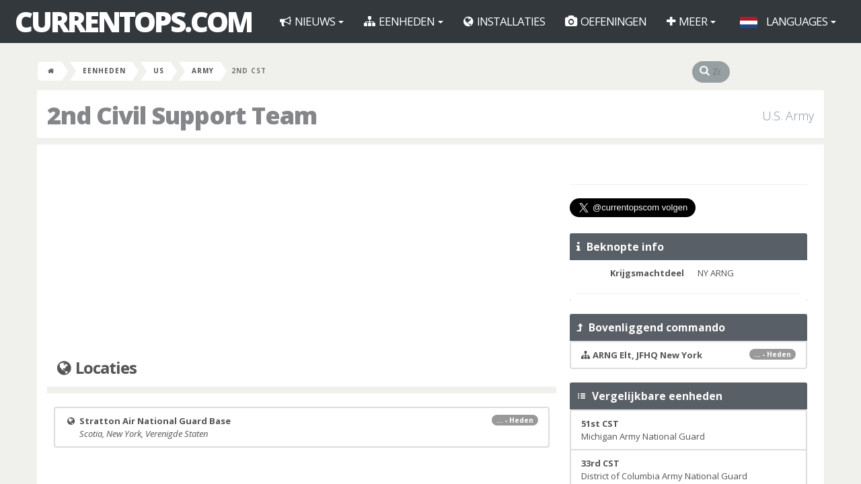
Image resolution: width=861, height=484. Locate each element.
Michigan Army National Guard (643, 429)
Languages (788, 21)
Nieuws (312, 21)
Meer (691, 21)
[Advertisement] (302, 252)
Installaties (504, 21)
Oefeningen (605, 21)
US (158, 70)
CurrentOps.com (133, 21)
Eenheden (403, 21)
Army (203, 70)
